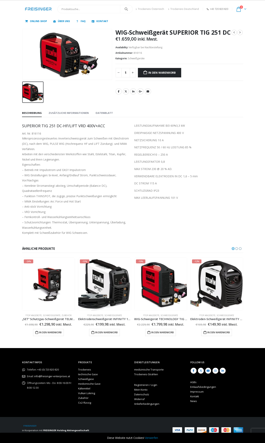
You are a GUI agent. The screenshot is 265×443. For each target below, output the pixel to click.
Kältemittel (84, 388)
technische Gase (88, 374)
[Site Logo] (38, 9)
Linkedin (223, 371)
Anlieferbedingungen (146, 404)
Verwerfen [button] (151, 438)
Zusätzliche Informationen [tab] (69, 113)
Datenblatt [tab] (104, 113)
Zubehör (67, 315)
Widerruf (139, 399)
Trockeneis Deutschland (183, 9)
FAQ (81, 21)
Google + (140, 91)
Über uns (61, 21)
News (193, 401)
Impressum (197, 391)
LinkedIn (133, 91)
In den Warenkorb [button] (50, 332)
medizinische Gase (89, 383)
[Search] (126, 9)
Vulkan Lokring (86, 393)
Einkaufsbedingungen (203, 387)
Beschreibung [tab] (32, 113)
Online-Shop (36, 21)
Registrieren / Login (145, 385)
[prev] (234, 32)
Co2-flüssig (84, 402)
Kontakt (99, 21)
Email (148, 91)
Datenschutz (141, 394)
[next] (240, 32)
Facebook (118, 91)
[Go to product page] (48, 284)
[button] (233, 248)
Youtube (208, 371)
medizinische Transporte (149, 369)
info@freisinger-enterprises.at (52, 376)
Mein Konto (141, 389)
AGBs (193, 382)
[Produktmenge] (125, 72)
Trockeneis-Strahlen (146, 374)
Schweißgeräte (136, 58)
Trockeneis (84, 369)
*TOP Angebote (33, 315)
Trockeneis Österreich (150, 9)
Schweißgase (86, 379)
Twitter (126, 91)
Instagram (215, 371)
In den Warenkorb (162, 72)
